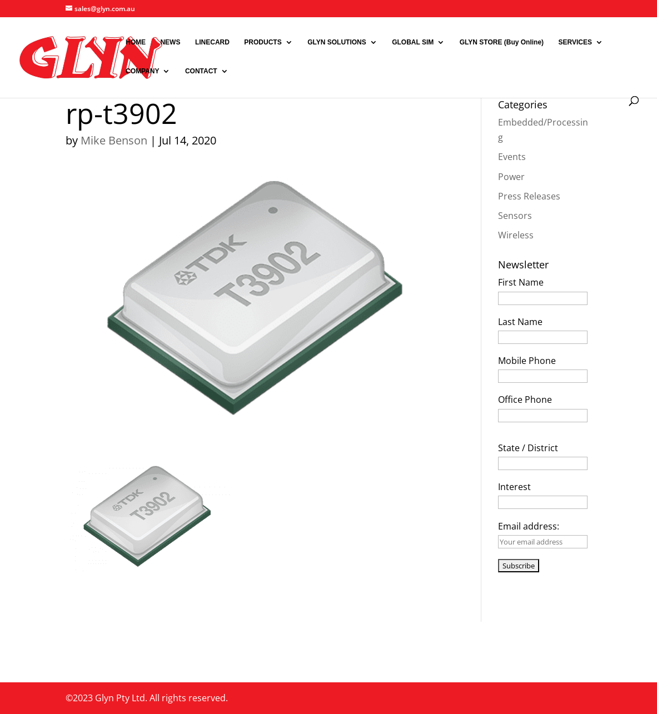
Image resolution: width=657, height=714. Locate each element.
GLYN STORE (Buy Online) (502, 42)
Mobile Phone (527, 360)
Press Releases (529, 196)
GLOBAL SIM (413, 42)
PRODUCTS (262, 42)
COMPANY (142, 71)
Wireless (516, 235)
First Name (521, 282)
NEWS (170, 42)
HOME (136, 42)
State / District (528, 448)
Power (511, 177)
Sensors (515, 215)
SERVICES (575, 42)
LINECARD (212, 42)
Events (512, 157)
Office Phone (525, 399)
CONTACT (201, 71)
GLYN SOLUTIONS (336, 42)
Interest (514, 487)
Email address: (528, 526)
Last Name (520, 322)
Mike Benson (114, 140)
